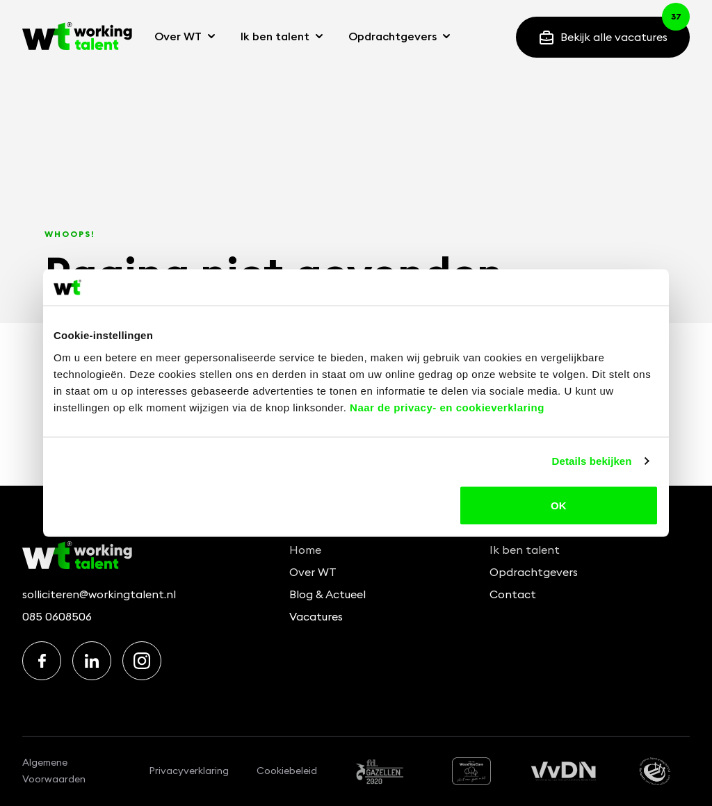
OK (559, 505)
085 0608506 (57, 616)
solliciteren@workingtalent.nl (99, 594)
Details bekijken (592, 461)
